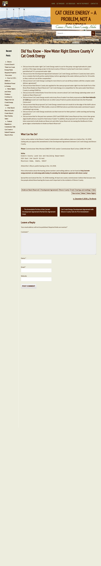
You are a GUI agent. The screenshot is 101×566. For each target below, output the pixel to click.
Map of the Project (83, 4)
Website (24, 276)
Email (23, 267)
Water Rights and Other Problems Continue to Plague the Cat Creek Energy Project (9, 97)
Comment (25, 232)
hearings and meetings (82, 190)
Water (83, 193)
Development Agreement (49, 190)
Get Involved (60, 4)
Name (23, 258)
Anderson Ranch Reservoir (30, 190)
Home (53, 4)
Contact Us (94, 4)
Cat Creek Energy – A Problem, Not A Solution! (76, 15)
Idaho (94, 190)
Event (72, 190)
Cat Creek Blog (70, 4)
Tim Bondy (92, 199)
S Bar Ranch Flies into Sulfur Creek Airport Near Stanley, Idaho (9, 113)
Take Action (76, 193)
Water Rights (91, 193)
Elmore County (64, 190)
